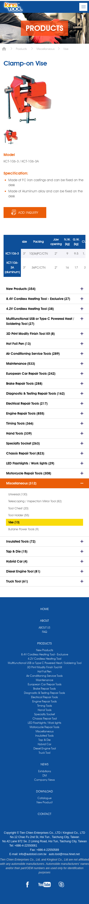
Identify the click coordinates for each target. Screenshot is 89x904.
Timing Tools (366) (19, 423)
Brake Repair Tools (44, 688)
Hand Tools (45, 710)
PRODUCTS (44, 643)
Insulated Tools (44, 735)
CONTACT (44, 814)
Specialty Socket (44, 714)
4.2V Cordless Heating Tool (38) (30, 309)
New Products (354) (20, 289)
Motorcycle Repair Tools (44, 727)
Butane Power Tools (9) (23, 529)
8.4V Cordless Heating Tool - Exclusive (44, 654)
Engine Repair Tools (44, 701)
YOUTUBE (44, 884)
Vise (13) (13, 522)
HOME (44, 609)
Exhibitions (44, 771)
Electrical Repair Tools (44, 697)
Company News (44, 779)
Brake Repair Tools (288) (24, 383)
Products (21, 49)
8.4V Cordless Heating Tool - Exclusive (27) (38, 299)
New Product (44, 802)
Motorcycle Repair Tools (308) (28, 473)
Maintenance (44, 680)
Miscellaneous (46, 49)
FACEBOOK (27, 884)
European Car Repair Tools (44, 684)
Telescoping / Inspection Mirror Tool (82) (34, 501)
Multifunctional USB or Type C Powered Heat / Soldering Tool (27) (40, 321)
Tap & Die (44, 740)
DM (44, 775)
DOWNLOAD (44, 791)
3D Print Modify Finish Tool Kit (44, 667)
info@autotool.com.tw (33, 854)
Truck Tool (44, 752)
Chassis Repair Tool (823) (25, 453)
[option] (10, 137)
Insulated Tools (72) (20, 541)
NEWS (44, 764)
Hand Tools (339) (19, 433)
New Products (44, 650)
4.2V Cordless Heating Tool (44, 658)
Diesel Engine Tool (44, 748)
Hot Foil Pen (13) (18, 344)
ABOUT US (44, 627)
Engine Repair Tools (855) (25, 413)
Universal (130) (17, 494)
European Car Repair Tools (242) (30, 373)
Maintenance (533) (20, 363)
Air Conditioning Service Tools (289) (33, 353)
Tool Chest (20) (18, 508)
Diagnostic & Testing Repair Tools (44, 693)
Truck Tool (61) (17, 581)
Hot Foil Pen (44, 671)
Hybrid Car (44, 744)
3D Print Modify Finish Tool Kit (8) (30, 334)
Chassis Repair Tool (45, 718)
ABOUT (44, 620)
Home (4, 49)
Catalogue (44, 798)
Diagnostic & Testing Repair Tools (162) (35, 393)
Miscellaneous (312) (21, 483)
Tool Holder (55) (18, 515)
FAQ (44, 632)
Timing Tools (44, 705)
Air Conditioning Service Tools (44, 675)
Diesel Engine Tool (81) (23, 571)
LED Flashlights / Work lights (44, 722)
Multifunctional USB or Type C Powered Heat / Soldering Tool (44, 663)
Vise (65, 49)
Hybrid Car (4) (16, 561)
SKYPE (61, 884)
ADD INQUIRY (28, 212)
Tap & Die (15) (16, 551)
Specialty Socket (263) (23, 443)
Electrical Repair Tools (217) (26, 403)
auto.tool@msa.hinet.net (64, 854)
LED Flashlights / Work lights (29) (30, 463)
